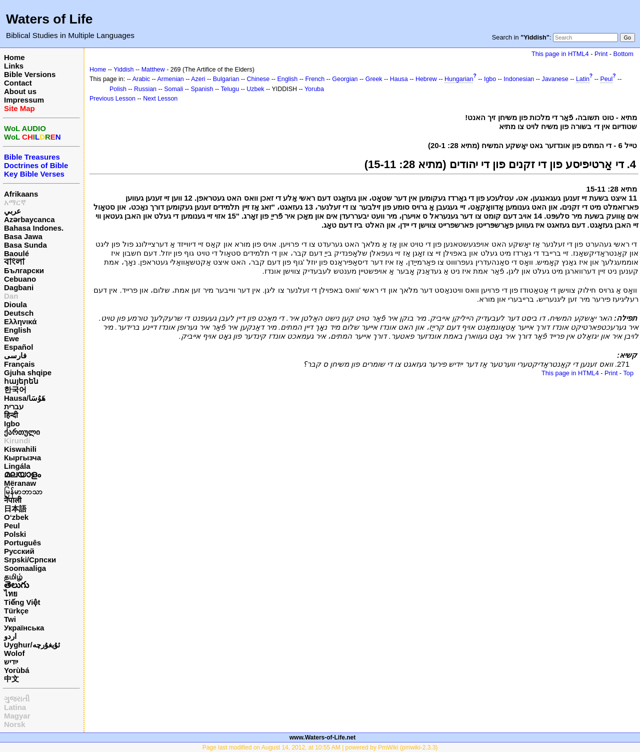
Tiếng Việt (22, 602)
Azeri (198, 79)
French (314, 79)
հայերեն (21, 381)
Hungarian (458, 79)
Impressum (24, 100)
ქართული (22, 432)
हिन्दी (11, 415)
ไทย (11, 593)
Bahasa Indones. (34, 228)
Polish (118, 89)
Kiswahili (20, 449)
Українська (24, 627)
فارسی (15, 355)
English (17, 330)
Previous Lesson (113, 98)
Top (628, 373)
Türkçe (16, 610)
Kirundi (17, 440)
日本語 (15, 508)
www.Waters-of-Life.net (323, 737)
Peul (12, 525)
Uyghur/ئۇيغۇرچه (32, 644)
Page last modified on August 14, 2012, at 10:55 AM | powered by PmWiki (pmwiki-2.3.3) (320, 747)
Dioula (15, 304)
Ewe (11, 338)
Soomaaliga (25, 568)
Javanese (555, 79)
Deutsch (19, 313)
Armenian (171, 79)
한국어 (15, 389)
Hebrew (426, 79)
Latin (583, 79)
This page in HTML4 (560, 54)
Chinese (258, 79)
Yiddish (124, 69)
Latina (15, 707)
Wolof (14, 653)
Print (601, 54)
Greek (374, 79)
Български (24, 270)
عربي (12, 211)
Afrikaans (21, 194)
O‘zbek (16, 517)
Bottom (624, 54)
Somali (173, 89)
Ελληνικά (20, 321)
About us (20, 91)
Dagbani (19, 287)
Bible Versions (30, 74)
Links (14, 66)
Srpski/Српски (30, 559)
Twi (10, 619)
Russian (145, 89)
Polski (15, 534)
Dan (11, 296)
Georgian (345, 79)
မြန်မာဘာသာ (23, 491)
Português (22, 542)
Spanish (201, 89)
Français (19, 364)
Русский (19, 551)
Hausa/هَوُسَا (25, 398)
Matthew (153, 69)
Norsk (15, 724)
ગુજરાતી (17, 698)
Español (18, 347)
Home (14, 57)
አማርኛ (15, 202)
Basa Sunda (25, 245)
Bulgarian (226, 79)
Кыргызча (22, 457)
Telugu (229, 89)
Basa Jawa (23, 236)
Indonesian (519, 79)
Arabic (141, 79)
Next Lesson (160, 98)
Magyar (17, 715)
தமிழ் (13, 576)
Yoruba (314, 89)
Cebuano (20, 279)
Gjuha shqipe (28, 372)
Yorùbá (17, 670)
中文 (11, 678)
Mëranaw (20, 483)
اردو (10, 636)
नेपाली (13, 500)
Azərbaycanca (29, 219)
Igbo (12, 423)
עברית (14, 406)
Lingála (17, 466)
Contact (18, 83)
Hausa (399, 79)
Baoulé (16, 253)
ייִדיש (11, 661)
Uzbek (255, 89)
